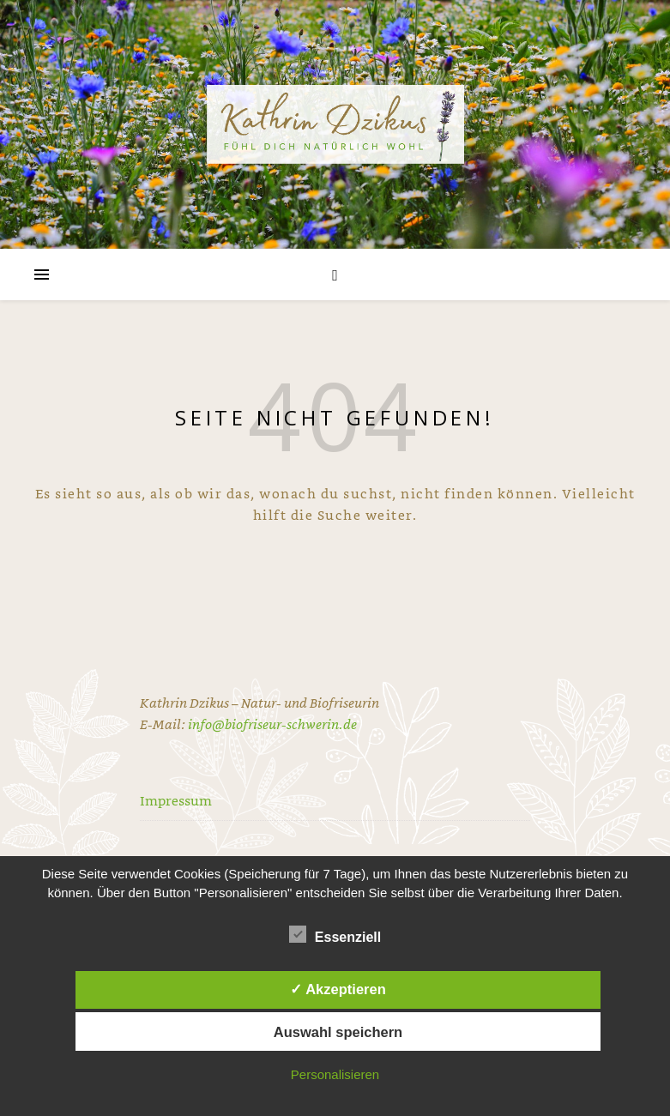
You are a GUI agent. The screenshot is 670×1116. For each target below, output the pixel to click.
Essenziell (335, 934)
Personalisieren (335, 1074)
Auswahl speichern (338, 1032)
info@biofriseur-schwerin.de (272, 724)
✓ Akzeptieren (338, 989)
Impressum (176, 800)
